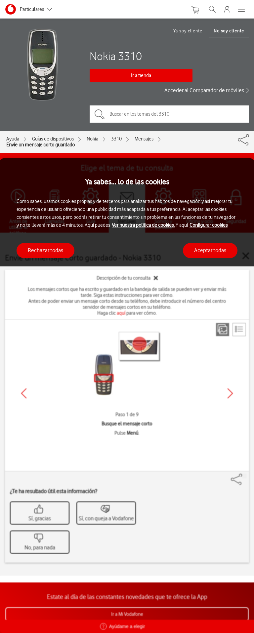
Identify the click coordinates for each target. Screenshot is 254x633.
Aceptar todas (210, 250)
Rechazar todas (45, 250)
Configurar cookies (209, 225)
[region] (127, 395)
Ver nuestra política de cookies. (143, 225)
